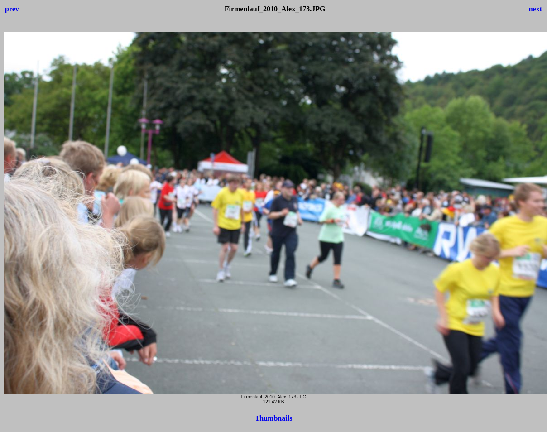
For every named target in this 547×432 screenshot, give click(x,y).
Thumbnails (274, 418)
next (535, 9)
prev (12, 9)
